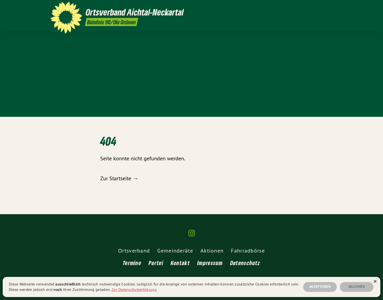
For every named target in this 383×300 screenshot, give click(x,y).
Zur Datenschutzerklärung (134, 289)
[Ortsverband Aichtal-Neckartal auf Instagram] (330, 7)
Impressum (210, 262)
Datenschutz (245, 262)
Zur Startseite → (119, 178)
